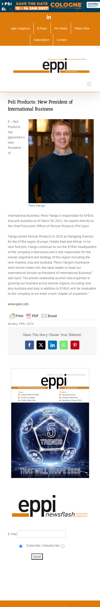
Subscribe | (34, 545)
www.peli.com (18, 304)
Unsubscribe (51, 545)
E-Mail (13, 534)
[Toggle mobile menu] (89, 84)
